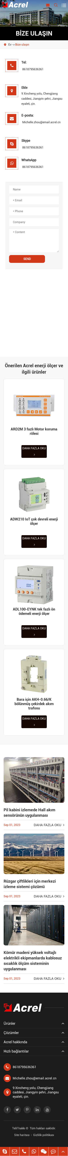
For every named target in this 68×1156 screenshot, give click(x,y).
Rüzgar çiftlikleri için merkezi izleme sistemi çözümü (30, 884)
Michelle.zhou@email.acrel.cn (31, 122)
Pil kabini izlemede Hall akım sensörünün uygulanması (29, 813)
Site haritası (22, 1135)
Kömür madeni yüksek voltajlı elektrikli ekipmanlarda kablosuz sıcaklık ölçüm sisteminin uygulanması (33, 960)
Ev (9, 44)
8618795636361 (31, 69)
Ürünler (9, 1023)
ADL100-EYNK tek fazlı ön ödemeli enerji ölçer (34, 611)
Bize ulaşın (22, 44)
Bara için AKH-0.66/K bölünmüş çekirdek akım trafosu (34, 703)
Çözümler (11, 1033)
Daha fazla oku (34, 451)
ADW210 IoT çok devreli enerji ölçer (34, 521)
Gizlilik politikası (43, 1135)
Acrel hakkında (15, 1042)
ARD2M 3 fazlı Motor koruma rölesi (34, 431)
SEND (27, 259)
